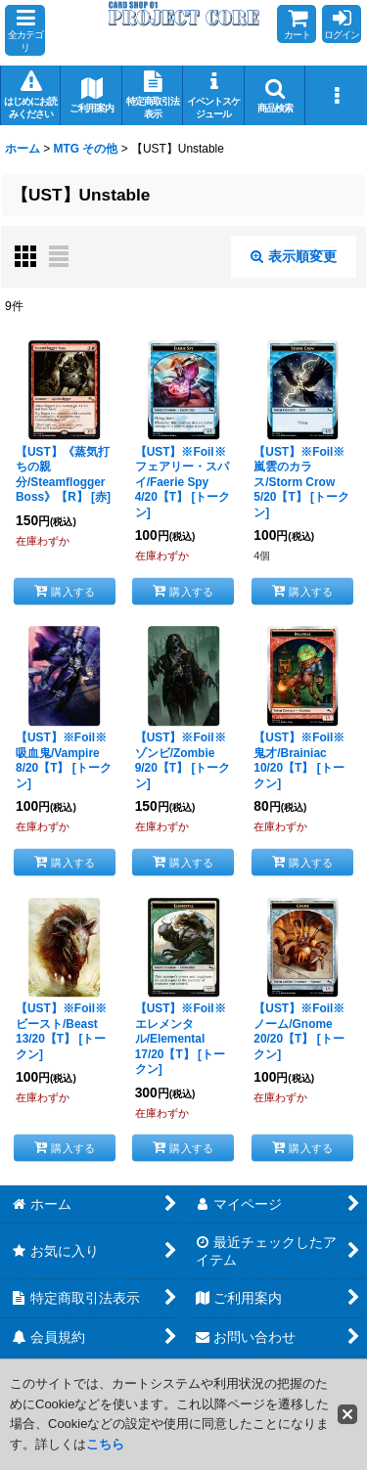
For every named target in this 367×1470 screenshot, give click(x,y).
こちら (105, 1444)
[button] (25, 30)
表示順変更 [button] (294, 256)
